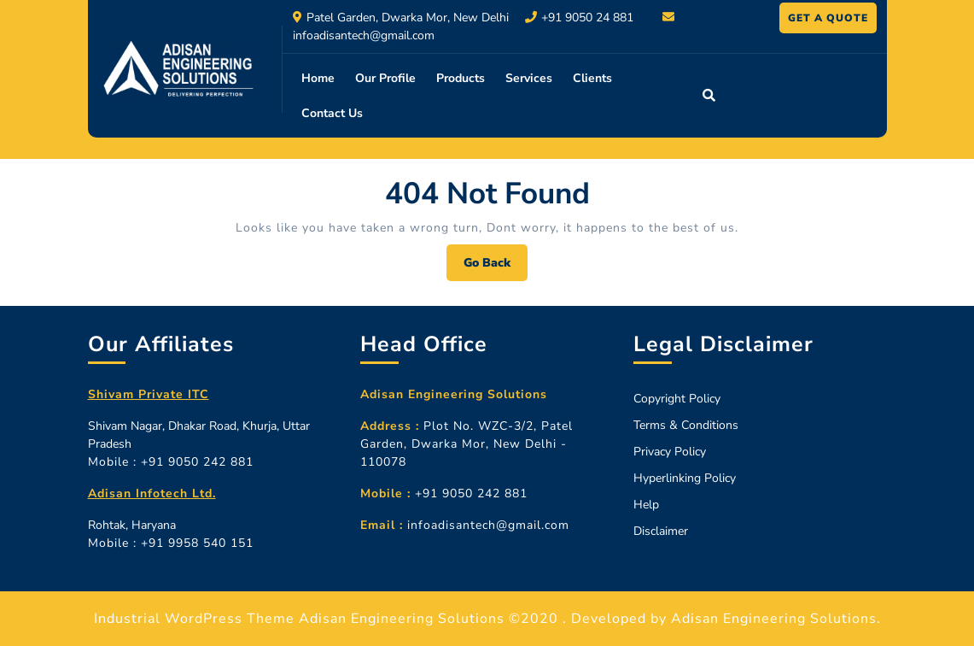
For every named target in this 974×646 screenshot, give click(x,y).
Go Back (496, 267)
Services (528, 78)
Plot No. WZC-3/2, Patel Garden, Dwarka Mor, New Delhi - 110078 (466, 444)
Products (460, 78)
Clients (592, 78)
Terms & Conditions (685, 425)
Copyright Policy (676, 399)
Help (646, 504)
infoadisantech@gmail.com (364, 35)
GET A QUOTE (832, 20)
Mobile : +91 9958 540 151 (171, 543)
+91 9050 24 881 (587, 17)
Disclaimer (660, 531)
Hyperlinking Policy (684, 478)
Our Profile (385, 78)
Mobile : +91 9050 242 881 (171, 462)
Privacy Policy (669, 451)
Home (318, 78)
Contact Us (332, 113)
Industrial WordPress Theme (194, 618)
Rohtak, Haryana (132, 525)
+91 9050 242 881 (444, 493)
